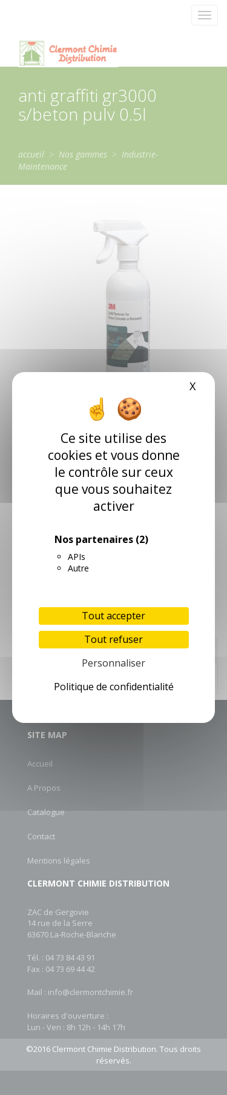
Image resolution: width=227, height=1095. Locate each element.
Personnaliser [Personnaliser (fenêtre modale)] (113, 663)
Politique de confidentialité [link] (114, 686)
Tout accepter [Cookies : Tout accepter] (113, 615)
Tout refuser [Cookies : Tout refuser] (113, 639)
